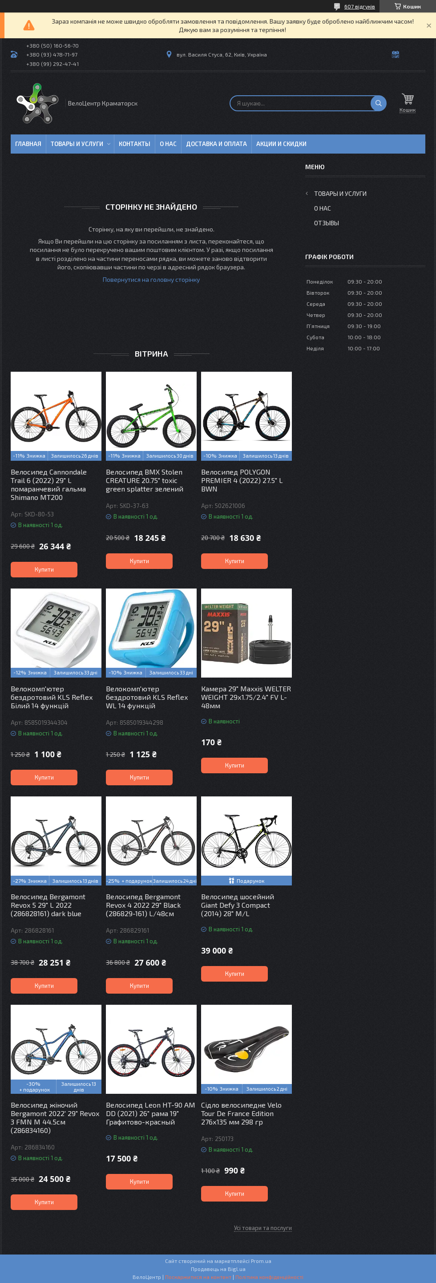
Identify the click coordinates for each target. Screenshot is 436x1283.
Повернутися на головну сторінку (151, 279)
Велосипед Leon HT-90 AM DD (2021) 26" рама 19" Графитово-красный (150, 1113)
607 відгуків (359, 6)
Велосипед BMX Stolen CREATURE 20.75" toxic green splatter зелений (144, 480)
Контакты (134, 143)
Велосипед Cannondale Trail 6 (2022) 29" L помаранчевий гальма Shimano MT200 (49, 484)
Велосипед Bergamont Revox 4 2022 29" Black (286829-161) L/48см (143, 905)
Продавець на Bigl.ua (218, 1269)
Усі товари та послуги (263, 1227)
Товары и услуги (77, 143)
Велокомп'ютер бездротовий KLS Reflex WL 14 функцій (147, 697)
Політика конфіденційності (269, 1277)
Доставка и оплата (216, 143)
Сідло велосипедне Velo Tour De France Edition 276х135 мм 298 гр (241, 1113)
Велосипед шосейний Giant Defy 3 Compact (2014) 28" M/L (237, 905)
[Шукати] (379, 103)
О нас (168, 143)
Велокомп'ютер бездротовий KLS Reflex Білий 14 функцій (52, 697)
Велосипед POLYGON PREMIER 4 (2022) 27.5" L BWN (242, 480)
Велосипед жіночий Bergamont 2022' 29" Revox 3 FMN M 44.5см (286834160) (55, 1117)
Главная (28, 143)
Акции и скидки (281, 143)
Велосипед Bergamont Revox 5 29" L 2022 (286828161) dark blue (48, 905)
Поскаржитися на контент (198, 1277)
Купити (44, 569)
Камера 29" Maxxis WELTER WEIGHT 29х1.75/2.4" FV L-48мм (246, 697)
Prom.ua (261, 1261)
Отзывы (326, 223)
